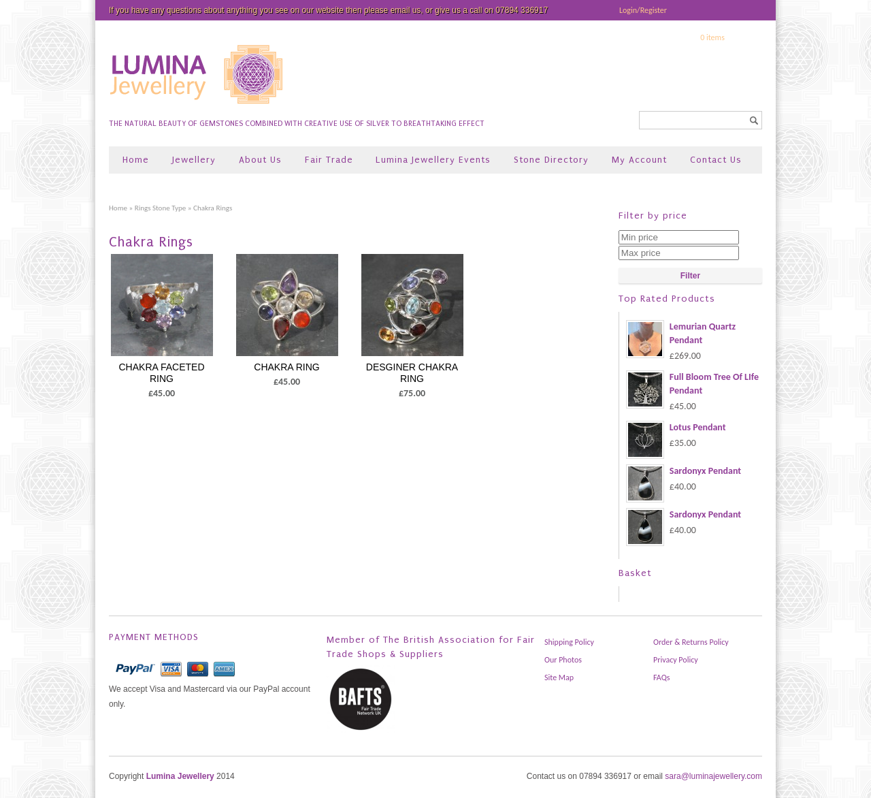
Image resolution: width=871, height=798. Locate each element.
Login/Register (643, 10)
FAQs (661, 677)
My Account (639, 160)
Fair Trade (329, 160)
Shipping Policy (569, 642)
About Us (260, 160)
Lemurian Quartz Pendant (681, 333)
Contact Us (716, 160)
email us (406, 10)
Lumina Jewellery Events (433, 160)
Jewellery (194, 160)
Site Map (559, 677)
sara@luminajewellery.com (713, 776)
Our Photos (563, 660)
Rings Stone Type (160, 207)
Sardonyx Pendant (683, 471)
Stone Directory (551, 160)
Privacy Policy (675, 660)
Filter (690, 276)
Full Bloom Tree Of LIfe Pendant (692, 384)
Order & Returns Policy (691, 642)
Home (135, 160)
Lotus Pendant (676, 427)
